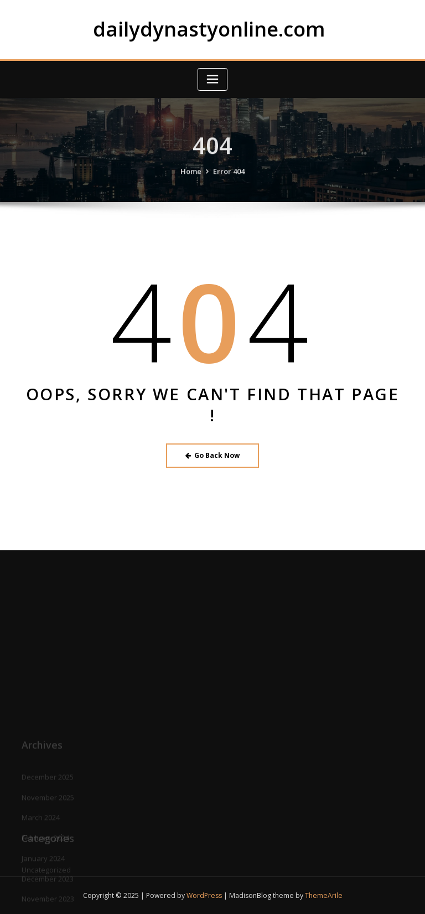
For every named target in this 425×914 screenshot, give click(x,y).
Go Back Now (212, 455)
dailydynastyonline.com (209, 29)
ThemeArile (324, 895)
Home (190, 178)
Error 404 (229, 178)
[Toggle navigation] (212, 79)
